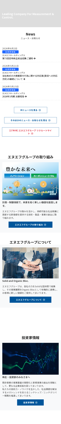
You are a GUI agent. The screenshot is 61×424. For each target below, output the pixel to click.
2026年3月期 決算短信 (14, 95)
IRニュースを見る (30, 109)
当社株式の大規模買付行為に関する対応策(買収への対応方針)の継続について (29, 76)
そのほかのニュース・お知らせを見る (30, 120)
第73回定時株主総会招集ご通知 (18, 57)
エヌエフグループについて (30, 299)
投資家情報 (30, 402)
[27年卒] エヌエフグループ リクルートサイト (30, 132)
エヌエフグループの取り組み (30, 224)
